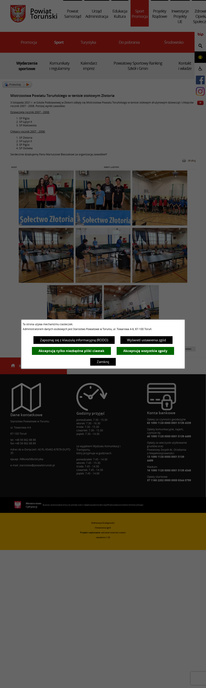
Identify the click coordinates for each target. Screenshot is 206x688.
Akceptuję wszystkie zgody (145, 351)
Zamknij (103, 361)
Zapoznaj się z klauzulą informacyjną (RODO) (74, 340)
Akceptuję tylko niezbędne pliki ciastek (71, 351)
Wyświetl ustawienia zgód (146, 340)
